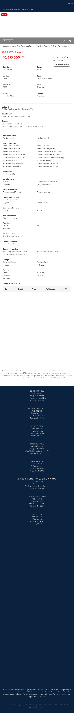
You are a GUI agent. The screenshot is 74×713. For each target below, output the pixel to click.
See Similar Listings (62, 64)
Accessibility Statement (50, 705)
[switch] (58, 40)
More (70, 3)
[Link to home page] (3, 3)
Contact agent (7, 40)
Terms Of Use (12, 705)
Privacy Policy (28, 705)
